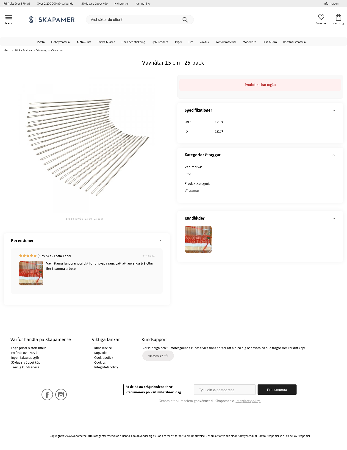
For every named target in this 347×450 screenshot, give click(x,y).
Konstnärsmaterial (295, 42)
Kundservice (103, 348)
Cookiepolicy (103, 358)
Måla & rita (84, 42)
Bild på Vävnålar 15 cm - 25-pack (84, 218)
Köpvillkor (101, 353)
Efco (188, 174)
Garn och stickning (133, 42)
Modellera (249, 42)
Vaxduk (204, 42)
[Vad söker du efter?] (140, 19)
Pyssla (41, 42)
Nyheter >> (121, 3)
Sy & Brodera (160, 42)
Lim (191, 42)
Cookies (100, 362)
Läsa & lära (270, 42)
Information (331, 3)
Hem (7, 50)
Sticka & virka (106, 42)
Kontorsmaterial (226, 42)
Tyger (178, 42)
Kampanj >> (143, 3)
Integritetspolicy (106, 367)
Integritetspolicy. (248, 401)
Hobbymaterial (61, 42)
